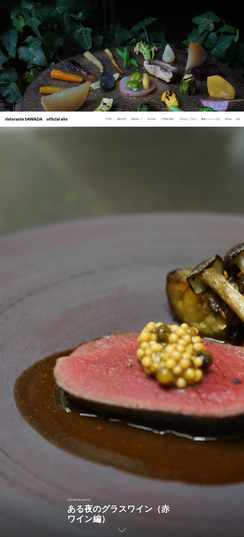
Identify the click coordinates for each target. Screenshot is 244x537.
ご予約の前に (168, 118)
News (228, 118)
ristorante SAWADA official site (36, 119)
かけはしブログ (188, 118)
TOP (109, 118)
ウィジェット (237, 121)
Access (151, 118)
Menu (135, 118)
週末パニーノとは (210, 118)
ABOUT (121, 118)
